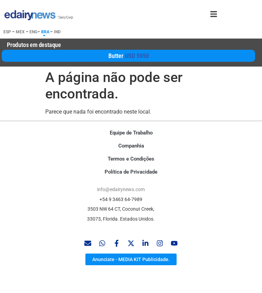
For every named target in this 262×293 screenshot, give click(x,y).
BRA (45, 32)
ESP (7, 32)
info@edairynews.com (121, 189)
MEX (20, 32)
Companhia (131, 146)
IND (57, 32)
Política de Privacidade (131, 172)
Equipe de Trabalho (131, 133)
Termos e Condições (131, 159)
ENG (33, 32)
